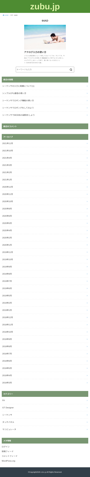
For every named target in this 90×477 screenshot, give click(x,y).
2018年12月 (7, 317)
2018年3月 (7, 383)
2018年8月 (7, 346)
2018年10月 (7, 332)
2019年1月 (7, 310)
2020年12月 (7, 187)
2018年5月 (7, 368)
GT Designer (8, 408)
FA (3, 400)
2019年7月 (7, 281)
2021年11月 (7, 143)
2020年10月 (7, 201)
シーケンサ (7, 415)
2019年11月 (7, 252)
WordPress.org (8, 461)
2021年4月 (7, 158)
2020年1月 (7, 245)
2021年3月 (7, 165)
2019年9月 (7, 267)
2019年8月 (7, 274)
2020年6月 (7, 216)
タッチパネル (8, 422)
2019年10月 (7, 259)
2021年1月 (7, 180)
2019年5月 (7, 296)
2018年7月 (7, 354)
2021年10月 (7, 151)
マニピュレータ (9, 429)
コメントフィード (10, 456)
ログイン (6, 447)
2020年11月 (7, 194)
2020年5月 (7, 223)
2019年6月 (7, 288)
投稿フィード (8, 451)
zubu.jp (45, 6)
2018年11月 (7, 325)
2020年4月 (7, 230)
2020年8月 (7, 209)
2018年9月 (7, 339)
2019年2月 (7, 303)
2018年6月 (7, 361)
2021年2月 (7, 172)
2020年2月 (7, 238)
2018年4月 (7, 375)
